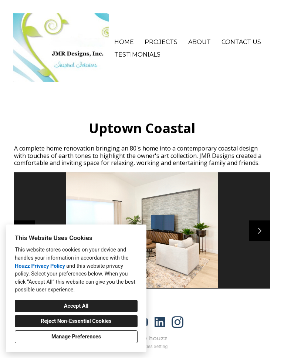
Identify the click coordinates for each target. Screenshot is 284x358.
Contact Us (241, 41)
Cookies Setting (152, 346)
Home (124, 41)
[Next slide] (259, 230)
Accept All (76, 306)
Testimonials (137, 54)
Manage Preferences (76, 337)
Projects (161, 41)
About (199, 41)
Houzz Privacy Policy (40, 266)
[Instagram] (177, 322)
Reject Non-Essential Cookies (76, 321)
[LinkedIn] (160, 322)
